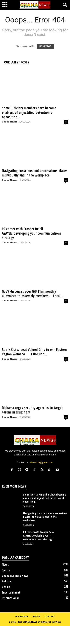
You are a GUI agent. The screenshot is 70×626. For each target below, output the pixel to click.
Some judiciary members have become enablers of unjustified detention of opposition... (29, 112)
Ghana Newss (9, 121)
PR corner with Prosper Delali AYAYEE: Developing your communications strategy (31, 233)
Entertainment (11, 592)
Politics (6, 581)
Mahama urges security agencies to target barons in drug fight (32, 410)
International (10, 598)
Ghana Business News (15, 576)
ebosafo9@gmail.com (41, 462)
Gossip (6, 587)
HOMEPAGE (45, 46)
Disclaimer (21, 616)
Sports (6, 570)
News (5, 565)
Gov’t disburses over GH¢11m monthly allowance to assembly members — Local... (32, 293)
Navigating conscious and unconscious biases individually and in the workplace (34, 173)
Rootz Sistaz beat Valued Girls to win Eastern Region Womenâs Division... (34, 352)
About (36, 616)
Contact (49, 616)
